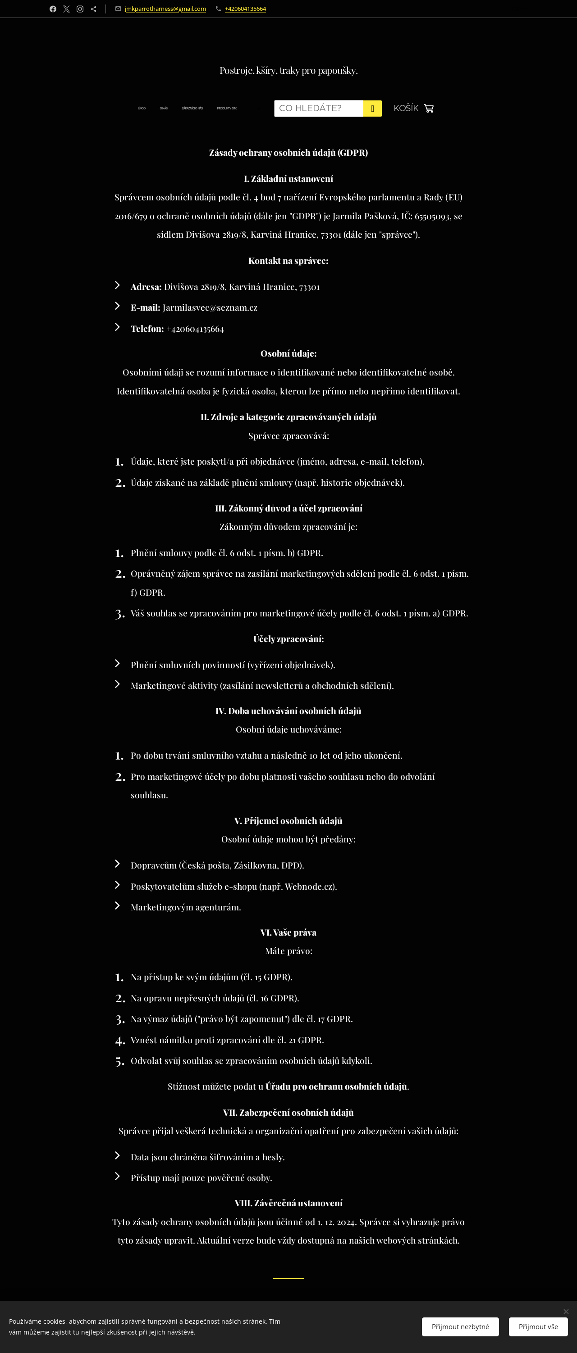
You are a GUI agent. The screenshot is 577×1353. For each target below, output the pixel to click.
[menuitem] (136, 108)
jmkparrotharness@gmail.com (165, 9)
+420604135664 (245, 9)
